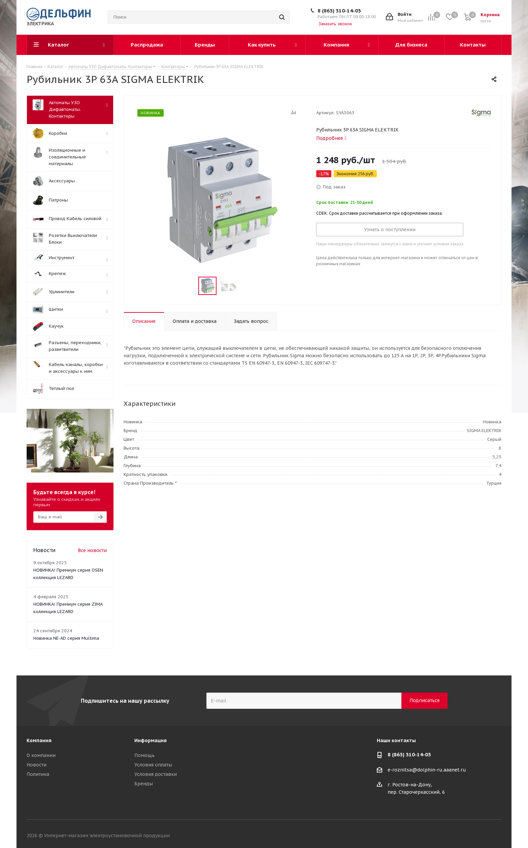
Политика (38, 774)
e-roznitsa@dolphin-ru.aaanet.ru (427, 770)
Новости (36, 765)
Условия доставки (155, 774)
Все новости (92, 550)
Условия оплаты (153, 765)
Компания (39, 740)
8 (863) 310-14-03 (339, 10)
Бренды (143, 784)
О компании (41, 755)
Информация (150, 740)
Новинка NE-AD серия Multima (66, 638)
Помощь (144, 755)
